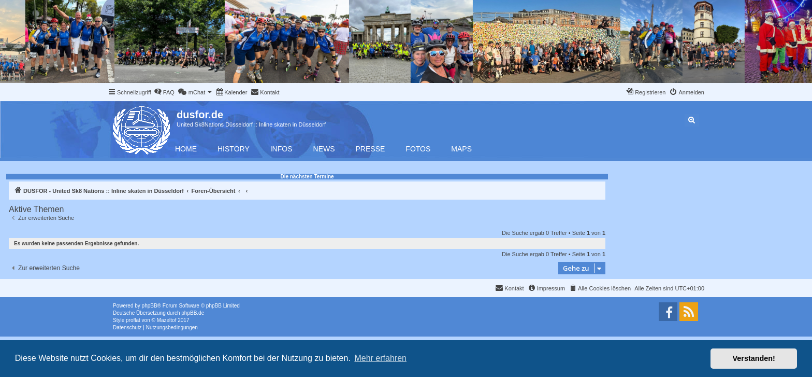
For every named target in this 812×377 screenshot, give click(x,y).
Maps (461, 149)
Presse (370, 149)
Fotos (417, 149)
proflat (133, 320)
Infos (281, 149)
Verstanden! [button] (754, 358)
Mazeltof (167, 320)
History (234, 149)
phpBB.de (192, 313)
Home (186, 149)
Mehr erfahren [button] (380, 358)
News (324, 149)
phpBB (149, 306)
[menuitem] (164, 92)
